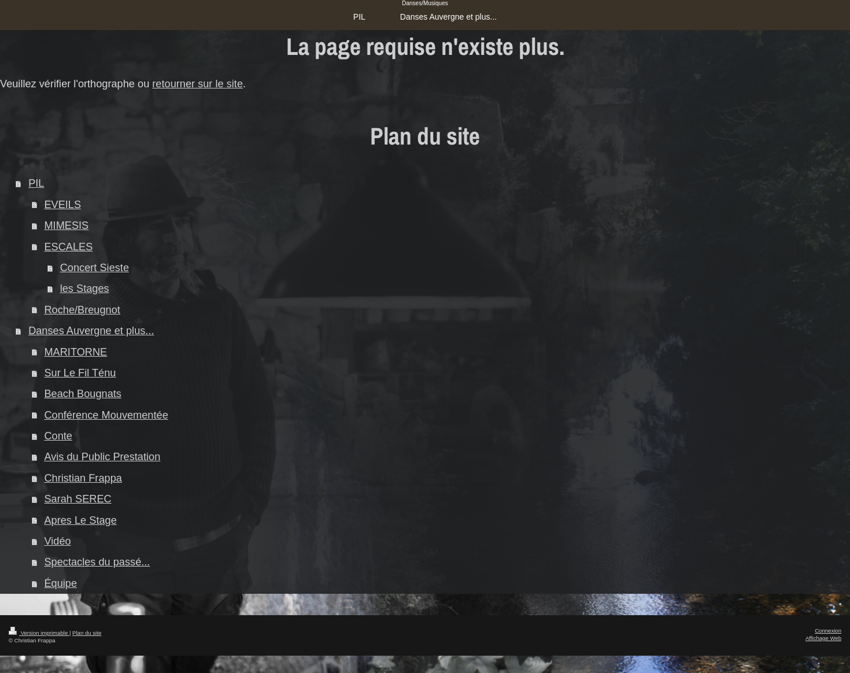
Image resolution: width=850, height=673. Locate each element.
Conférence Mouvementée (106, 415)
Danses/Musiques (425, 3)
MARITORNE (75, 352)
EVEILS (62, 204)
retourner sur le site (197, 84)
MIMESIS (66, 225)
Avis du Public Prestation (102, 457)
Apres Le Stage (80, 520)
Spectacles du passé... (97, 562)
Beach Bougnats (82, 394)
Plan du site (86, 633)
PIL (36, 183)
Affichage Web (823, 638)
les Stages (84, 288)
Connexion (828, 630)
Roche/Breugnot (82, 310)
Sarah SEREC (77, 499)
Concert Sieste (94, 267)
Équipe (60, 583)
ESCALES (68, 247)
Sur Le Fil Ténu (80, 373)
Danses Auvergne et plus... (91, 331)
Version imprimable (39, 633)
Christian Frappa (82, 478)
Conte (58, 436)
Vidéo (57, 541)
